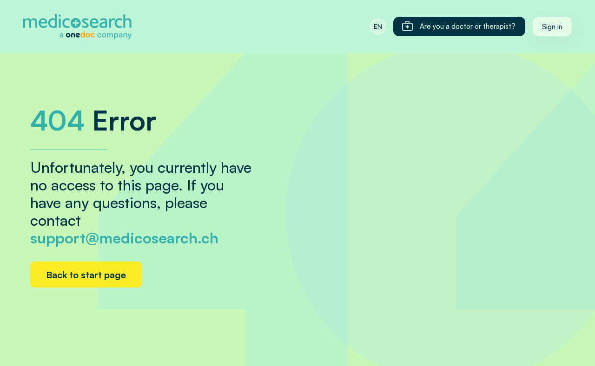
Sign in (552, 26)
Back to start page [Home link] (86, 275)
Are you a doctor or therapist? (458, 26)
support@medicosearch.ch (124, 238)
